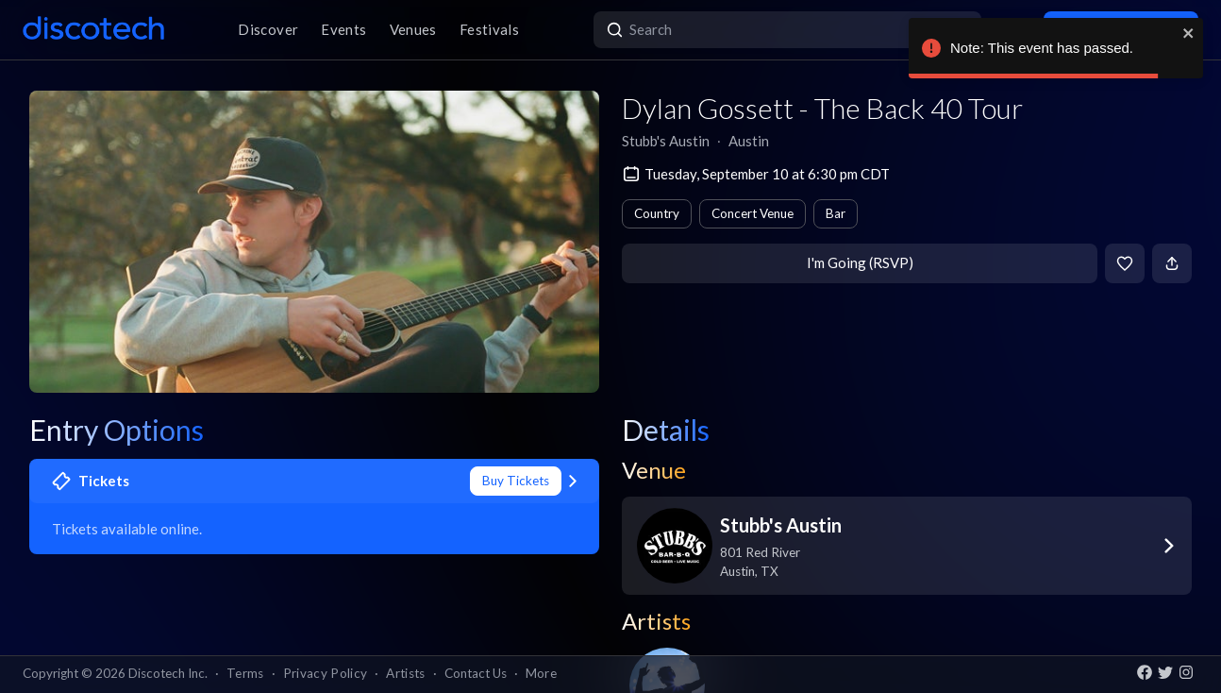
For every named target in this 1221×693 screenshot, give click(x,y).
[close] (1189, 33)
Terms (245, 673)
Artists (405, 673)
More (541, 673)
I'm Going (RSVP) (860, 262)
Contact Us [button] (475, 673)
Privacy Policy (325, 673)
